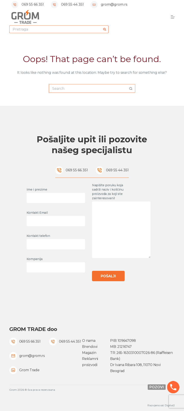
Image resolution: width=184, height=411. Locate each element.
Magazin (89, 353)
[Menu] (173, 17)
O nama (88, 341)
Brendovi (89, 347)
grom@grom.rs (114, 4)
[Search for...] (55, 29)
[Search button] (105, 29)
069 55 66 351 (33, 4)
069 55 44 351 (72, 4)
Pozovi (156, 387)
